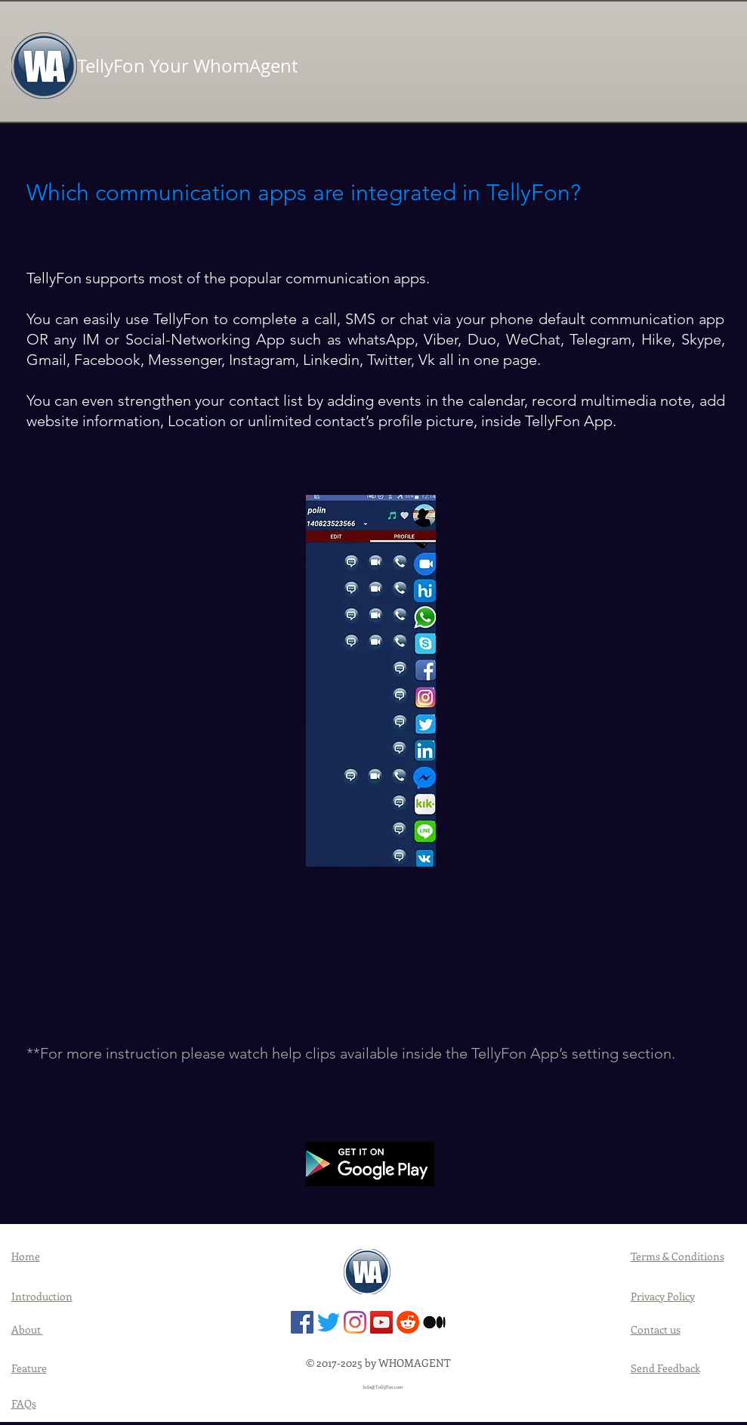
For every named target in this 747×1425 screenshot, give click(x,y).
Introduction (42, 1296)
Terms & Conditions (677, 1256)
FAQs (23, 1403)
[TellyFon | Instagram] (355, 1322)
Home (25, 1256)
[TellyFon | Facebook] (302, 1322)
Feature (29, 1368)
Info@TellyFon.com (383, 1387)
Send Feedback (665, 1368)
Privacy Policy (663, 1296)
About (27, 1329)
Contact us (656, 1329)
